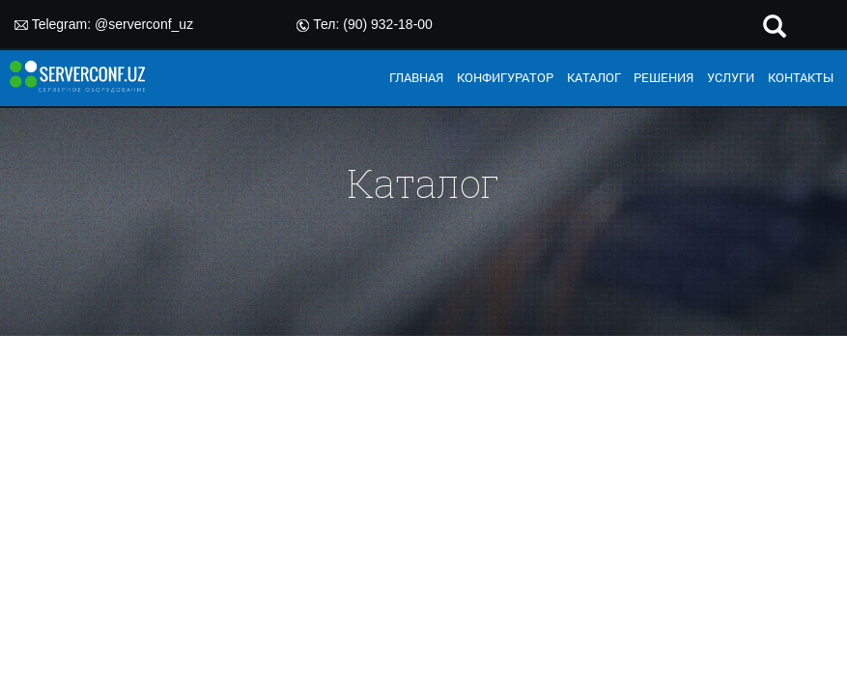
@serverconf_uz (144, 24)
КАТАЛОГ (594, 77)
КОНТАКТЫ (800, 77)
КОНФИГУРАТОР (505, 77)
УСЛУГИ (730, 77)
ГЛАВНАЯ (416, 77)
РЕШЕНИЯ (663, 77)
